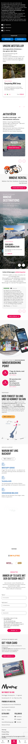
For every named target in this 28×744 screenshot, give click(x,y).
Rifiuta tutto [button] (8, 39)
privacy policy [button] (7, 6)
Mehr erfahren (10, 220)
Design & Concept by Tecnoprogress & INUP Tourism (13, 737)
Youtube (18, 722)
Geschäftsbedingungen (8, 722)
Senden (14, 630)
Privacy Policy (5, 732)
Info (8, 741)
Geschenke (4, 716)
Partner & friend (6, 725)
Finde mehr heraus (19, 188)
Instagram (18, 719)
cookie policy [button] (12, 11)
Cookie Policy (5, 734)
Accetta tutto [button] (20, 39)
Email (3, 610)
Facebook (18, 716)
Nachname (5, 602)
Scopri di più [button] (14, 35)
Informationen (7, 619)
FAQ (3, 719)
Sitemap (4, 729)
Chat (25, 741)
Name (3, 595)
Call (20, 741)
